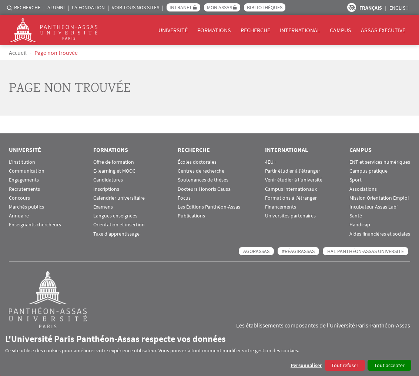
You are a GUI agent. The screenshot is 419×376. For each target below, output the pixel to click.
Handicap (359, 225)
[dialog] (209, 352)
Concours (19, 198)
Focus (184, 198)
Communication (26, 171)
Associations (363, 189)
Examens (103, 207)
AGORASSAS (256, 251)
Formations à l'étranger (291, 198)
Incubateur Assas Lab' (373, 207)
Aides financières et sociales (379, 234)
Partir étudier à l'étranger (292, 171)
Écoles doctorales (197, 162)
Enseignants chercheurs (35, 225)
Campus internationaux (291, 189)
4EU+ (270, 162)
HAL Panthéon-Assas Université (365, 251)
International (300, 30)
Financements (280, 207)
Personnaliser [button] (306, 365)
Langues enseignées (115, 216)
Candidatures (108, 180)
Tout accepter (389, 365)
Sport (355, 180)
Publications (191, 216)
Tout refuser (344, 365)
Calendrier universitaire (119, 198)
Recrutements (24, 189)
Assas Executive (383, 30)
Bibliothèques (264, 7)
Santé (355, 216)
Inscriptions (106, 189)
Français (370, 7)
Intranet (181, 7)
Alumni (56, 7)
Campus (340, 30)
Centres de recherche (201, 171)
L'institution (22, 162)
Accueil (18, 52)
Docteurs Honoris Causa (204, 189)
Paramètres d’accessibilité (351, 7)
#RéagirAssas (298, 251)
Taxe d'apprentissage (116, 234)
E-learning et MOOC (114, 171)
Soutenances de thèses (203, 180)
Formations (214, 30)
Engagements (24, 180)
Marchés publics (26, 207)
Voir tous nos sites (135, 7)
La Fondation (88, 7)
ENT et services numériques (379, 162)
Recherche (27, 7)
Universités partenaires (290, 216)
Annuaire (19, 216)
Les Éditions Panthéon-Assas (209, 207)
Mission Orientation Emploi (379, 198)
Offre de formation (113, 162)
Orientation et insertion (119, 225)
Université (173, 30)
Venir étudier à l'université (293, 180)
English (399, 7)
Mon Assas (219, 7)
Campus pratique (368, 171)
